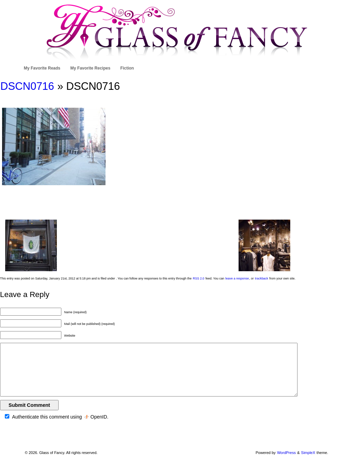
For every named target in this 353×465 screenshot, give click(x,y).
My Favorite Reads (42, 68)
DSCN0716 (27, 86)
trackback (261, 278)
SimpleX (308, 453)
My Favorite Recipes (90, 68)
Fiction (127, 68)
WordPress (286, 453)
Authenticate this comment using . (56, 417)
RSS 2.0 (198, 278)
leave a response (237, 278)
